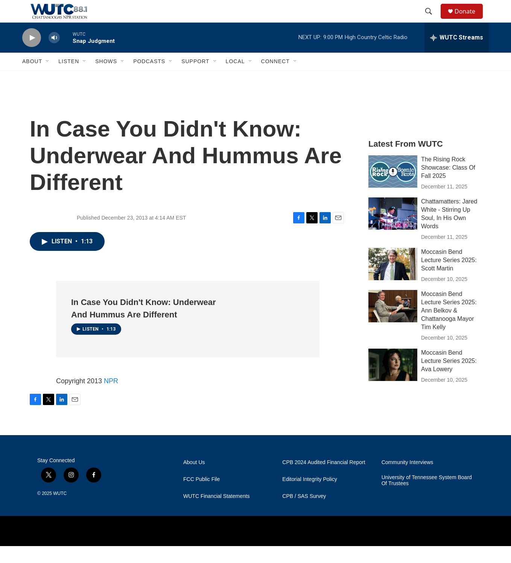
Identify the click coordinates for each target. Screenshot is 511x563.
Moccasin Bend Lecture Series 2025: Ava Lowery (449, 377)
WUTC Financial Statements (216, 513)
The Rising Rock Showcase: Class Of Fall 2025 (448, 184)
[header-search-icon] (432, 20)
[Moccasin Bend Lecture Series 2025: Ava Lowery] (392, 382)
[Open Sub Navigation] (48, 78)
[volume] (54, 54)
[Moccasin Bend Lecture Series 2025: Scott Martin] (392, 281)
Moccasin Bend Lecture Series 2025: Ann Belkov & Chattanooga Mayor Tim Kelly (449, 327)
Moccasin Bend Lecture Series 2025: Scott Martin (449, 277)
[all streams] (456, 54)
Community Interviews (407, 479)
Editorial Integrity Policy (309, 496)
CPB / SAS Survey (304, 513)
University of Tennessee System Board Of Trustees (427, 497)
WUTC (60, 510)
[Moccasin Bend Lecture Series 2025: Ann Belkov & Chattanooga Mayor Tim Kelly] (392, 323)
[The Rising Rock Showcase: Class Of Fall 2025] (392, 188)
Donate (469, 20)
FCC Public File (201, 496)
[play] (32, 54)
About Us (194, 479)
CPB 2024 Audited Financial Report (323, 479)
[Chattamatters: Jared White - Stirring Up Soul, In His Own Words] (392, 230)
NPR (111, 398)
